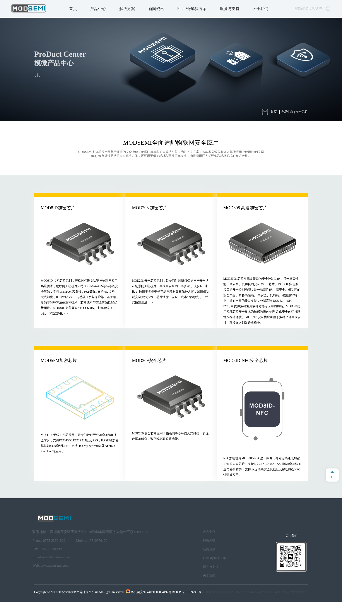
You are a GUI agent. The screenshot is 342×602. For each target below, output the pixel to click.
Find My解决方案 (192, 9)
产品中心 (98, 9)
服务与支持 (229, 9)
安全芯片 (302, 111)
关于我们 (260, 9)
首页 (73, 9)
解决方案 (127, 9)
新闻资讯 (156, 9)
